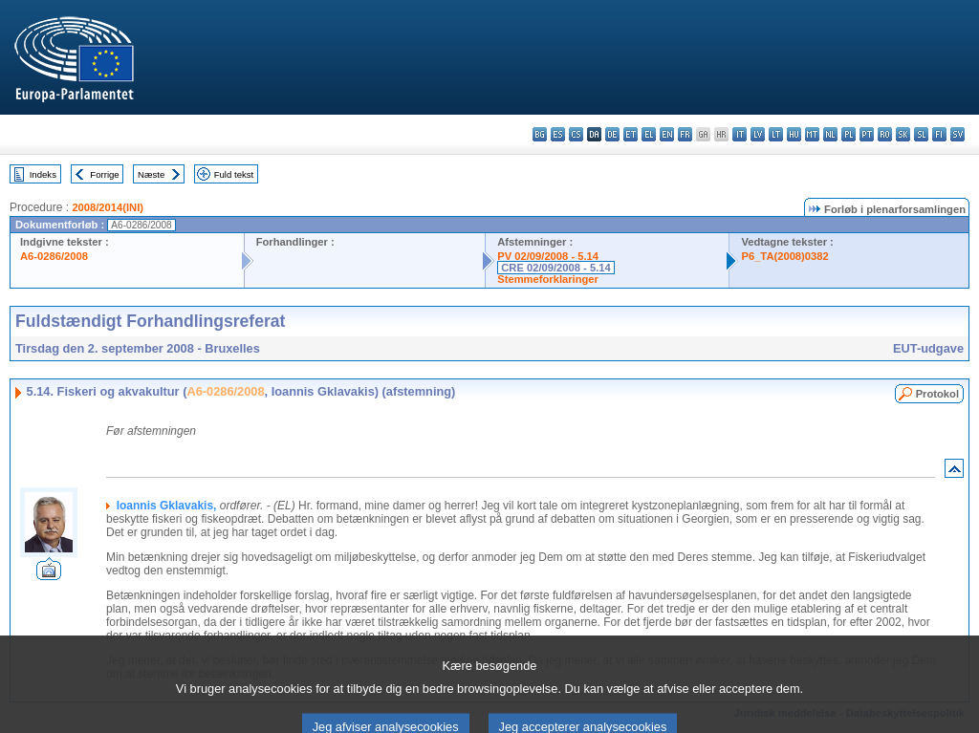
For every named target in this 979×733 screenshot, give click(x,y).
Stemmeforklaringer (547, 279)
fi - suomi (939, 134)
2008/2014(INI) (107, 207)
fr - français (685, 134)
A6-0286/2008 (54, 256)
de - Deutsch (612, 134)
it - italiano (739, 134)
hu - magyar (794, 134)
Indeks (43, 174)
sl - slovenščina (921, 134)
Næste (151, 174)
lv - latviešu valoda (758, 134)
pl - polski (848, 134)
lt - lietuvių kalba (776, 134)
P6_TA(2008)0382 (784, 256)
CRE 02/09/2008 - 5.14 (555, 267)
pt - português (866, 134)
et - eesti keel (630, 134)
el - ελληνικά (649, 134)
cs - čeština (576, 134)
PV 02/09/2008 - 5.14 (547, 256)
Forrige (104, 174)
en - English (667, 134)
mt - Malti (812, 134)
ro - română (885, 134)
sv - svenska (957, 134)
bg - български (540, 134)
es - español (558, 134)
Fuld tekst (234, 174)
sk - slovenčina (903, 134)
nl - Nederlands (830, 134)
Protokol (937, 393)
